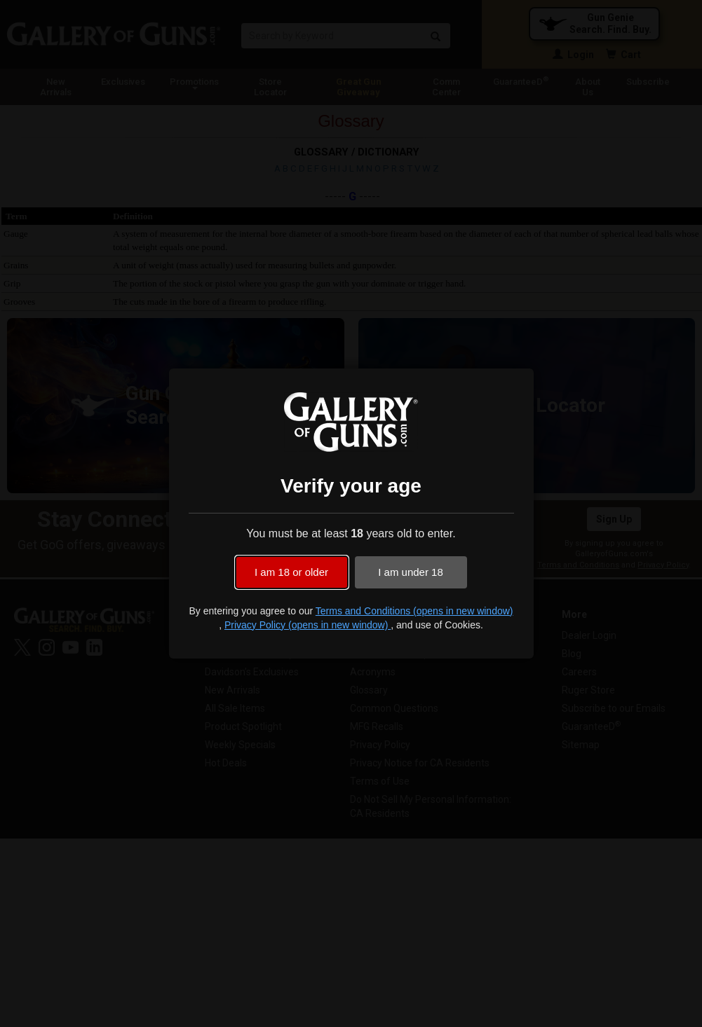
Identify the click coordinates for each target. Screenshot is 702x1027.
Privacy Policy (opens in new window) (307, 624)
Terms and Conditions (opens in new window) (414, 610)
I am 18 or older (291, 572)
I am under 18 (410, 572)
